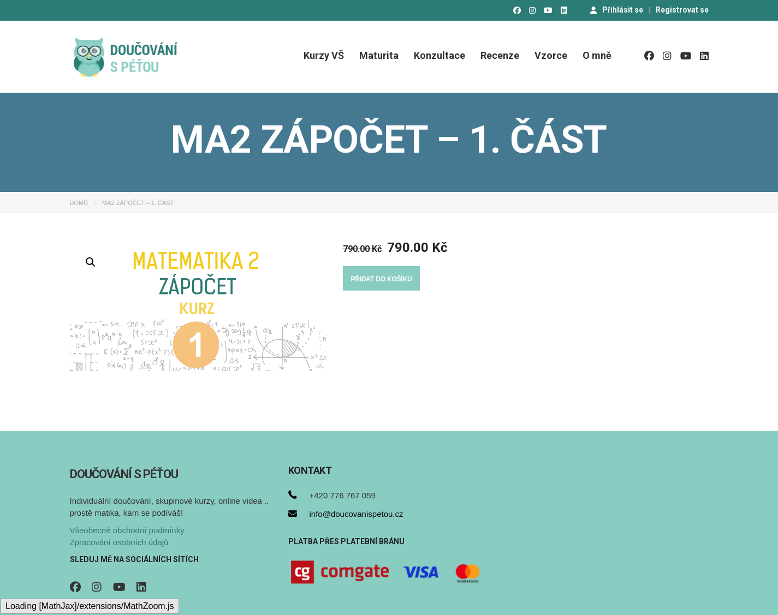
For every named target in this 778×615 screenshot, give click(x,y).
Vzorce (550, 55)
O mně (597, 55)
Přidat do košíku (381, 279)
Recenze (499, 55)
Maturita (379, 55)
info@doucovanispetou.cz (356, 513)
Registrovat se (682, 10)
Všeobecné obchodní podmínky (127, 530)
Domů (79, 203)
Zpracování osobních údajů (119, 542)
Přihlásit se (616, 10)
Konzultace (439, 55)
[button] (90, 262)
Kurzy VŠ (324, 55)
